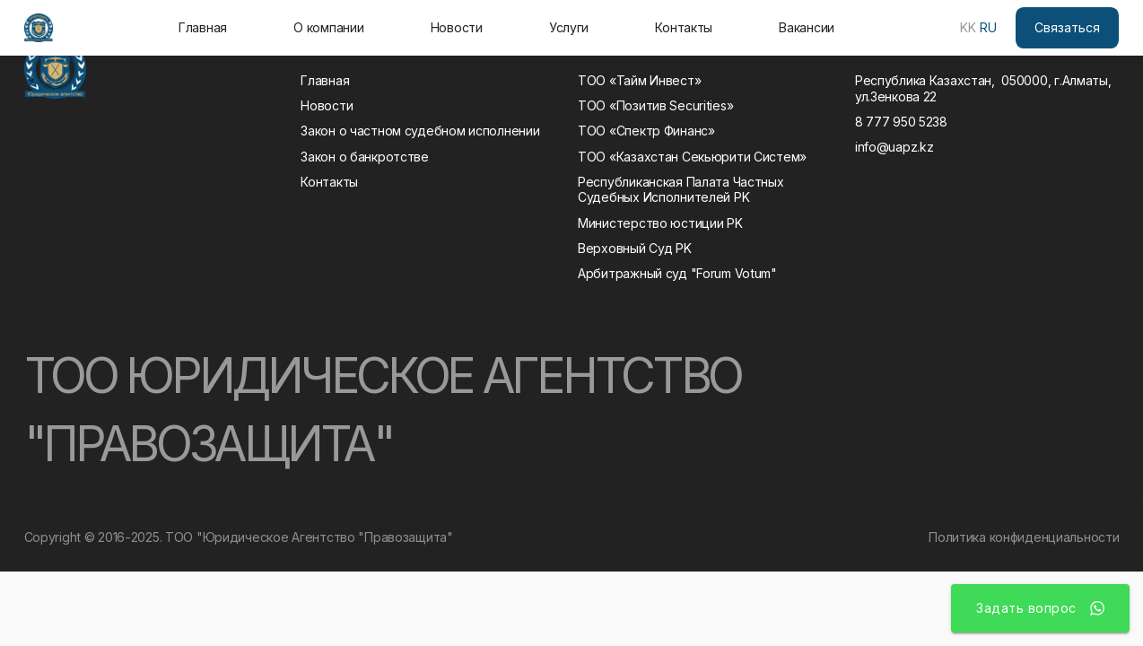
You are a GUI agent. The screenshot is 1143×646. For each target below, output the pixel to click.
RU (988, 27)
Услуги (569, 27)
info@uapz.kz (894, 146)
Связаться (1067, 27)
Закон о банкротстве (365, 156)
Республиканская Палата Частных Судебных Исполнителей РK (684, 189)
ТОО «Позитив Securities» (655, 105)
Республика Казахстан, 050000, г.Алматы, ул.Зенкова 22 (983, 88)
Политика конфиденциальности (1024, 537)
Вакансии (806, 27)
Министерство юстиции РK (660, 223)
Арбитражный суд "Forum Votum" (677, 273)
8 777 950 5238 (901, 121)
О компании (328, 27)
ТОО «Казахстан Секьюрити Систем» (692, 156)
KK (968, 27)
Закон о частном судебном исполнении (420, 130)
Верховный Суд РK (635, 248)
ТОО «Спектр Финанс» (646, 130)
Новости (457, 27)
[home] (39, 27)
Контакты (683, 27)
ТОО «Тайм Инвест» (639, 80)
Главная (203, 27)
